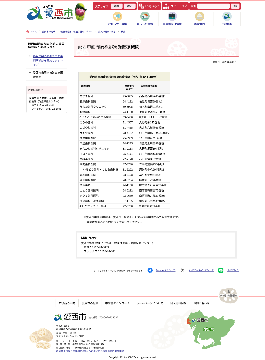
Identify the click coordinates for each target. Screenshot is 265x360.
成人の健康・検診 (107, 31)
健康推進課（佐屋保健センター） (77, 31)
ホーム (31, 31)
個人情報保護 (178, 303)
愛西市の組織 (48, 31)
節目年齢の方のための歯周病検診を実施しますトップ (48, 60)
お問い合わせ (201, 303)
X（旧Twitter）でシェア (197, 270)
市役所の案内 (67, 303)
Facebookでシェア (161, 270)
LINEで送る (228, 270)
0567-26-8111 (71, 332)
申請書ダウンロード (117, 303)
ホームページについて (149, 303)
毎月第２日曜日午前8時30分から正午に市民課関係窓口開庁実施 (90, 351)
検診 (123, 31)
